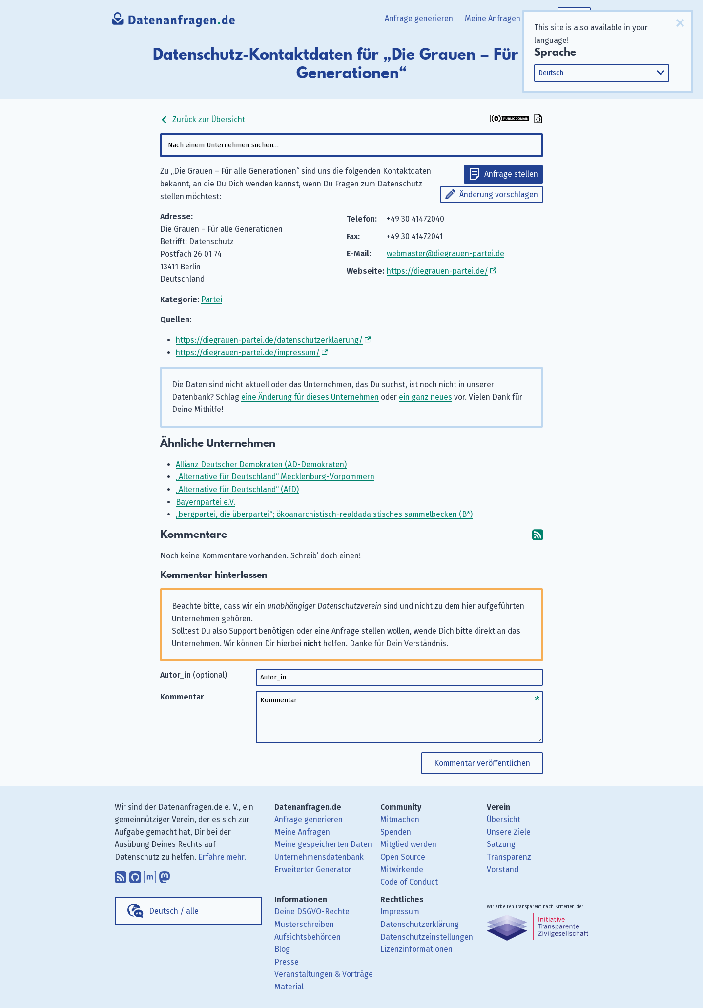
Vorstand (502, 869)
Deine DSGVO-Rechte (312, 911)
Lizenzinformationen (416, 949)
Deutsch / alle (174, 911)
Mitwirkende (401, 869)
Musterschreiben (304, 924)
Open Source (402, 857)
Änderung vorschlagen (498, 194)
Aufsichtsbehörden (307, 937)
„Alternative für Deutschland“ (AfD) (237, 489)
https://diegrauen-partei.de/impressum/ (248, 352)
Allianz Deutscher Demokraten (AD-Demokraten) (261, 464)
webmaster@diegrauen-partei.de (445, 253)
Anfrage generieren (419, 18)
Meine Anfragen (492, 18)
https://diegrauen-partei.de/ (437, 271)
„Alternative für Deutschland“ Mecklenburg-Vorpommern (275, 476)
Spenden (395, 832)
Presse (286, 962)
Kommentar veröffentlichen (482, 763)
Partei (211, 299)
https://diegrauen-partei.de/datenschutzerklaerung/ (269, 340)
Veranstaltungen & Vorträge (323, 974)
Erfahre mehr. (222, 857)
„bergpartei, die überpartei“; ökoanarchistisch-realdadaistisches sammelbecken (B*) (324, 514)
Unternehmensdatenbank (319, 857)
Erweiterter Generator (313, 869)
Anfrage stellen (511, 174)
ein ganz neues (425, 397)
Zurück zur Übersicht (202, 119)
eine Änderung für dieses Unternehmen (310, 397)
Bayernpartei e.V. (205, 502)
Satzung (501, 844)
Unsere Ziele (509, 832)
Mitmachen (399, 819)
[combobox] (351, 145)
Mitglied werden (408, 844)
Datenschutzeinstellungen (426, 937)
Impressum (399, 911)
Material (289, 986)
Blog (282, 949)
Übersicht (503, 819)
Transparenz (509, 857)
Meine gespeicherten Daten (323, 844)
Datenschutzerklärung (419, 924)
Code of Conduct (409, 881)
